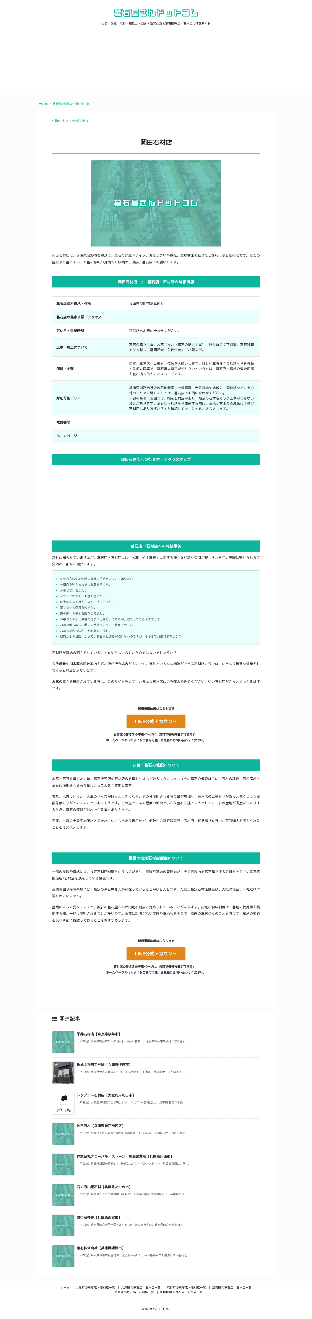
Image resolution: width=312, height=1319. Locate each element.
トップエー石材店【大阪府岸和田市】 (106, 1095)
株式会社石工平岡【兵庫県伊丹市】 (104, 1064)
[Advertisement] (156, 64)
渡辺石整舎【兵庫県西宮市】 (99, 1217)
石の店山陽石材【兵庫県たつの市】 (104, 1186)
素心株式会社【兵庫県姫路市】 (101, 1248)
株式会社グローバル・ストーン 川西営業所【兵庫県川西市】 (125, 1156)
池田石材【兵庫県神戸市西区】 (101, 1125)
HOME (43, 104)
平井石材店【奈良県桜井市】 (99, 1034)
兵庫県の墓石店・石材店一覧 (71, 104)
